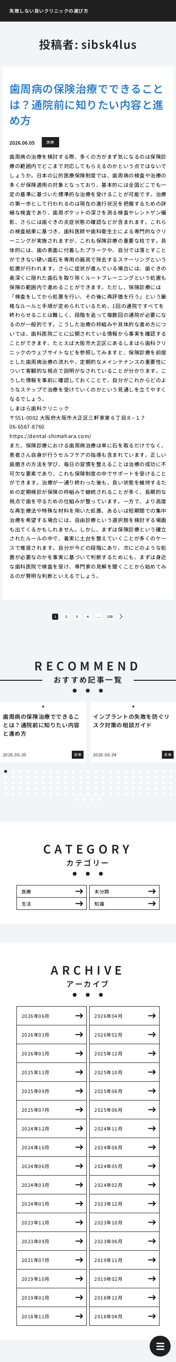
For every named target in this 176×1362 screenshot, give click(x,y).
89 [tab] (148, 795)
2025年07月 (36, 1117)
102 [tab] (73, 801)
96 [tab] (28, 801)
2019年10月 (36, 1286)
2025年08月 (108, 1098)
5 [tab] (35, 778)
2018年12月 (108, 1305)
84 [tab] (110, 795)
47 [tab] (5, 790)
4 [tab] (28, 778)
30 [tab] (50, 784)
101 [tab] (65, 801)
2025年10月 (108, 1080)
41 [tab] (133, 784)
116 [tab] (77, 807)
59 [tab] (95, 790)
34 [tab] (80, 784)
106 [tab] (103, 801)
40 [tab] (125, 784)
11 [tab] (80, 778)
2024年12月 (36, 1136)
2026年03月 (36, 1042)
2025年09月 (36, 1098)
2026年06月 (36, 1023)
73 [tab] (28, 795)
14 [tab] (103, 778)
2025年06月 (108, 1117)
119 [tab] (99, 807)
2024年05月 (108, 1173)
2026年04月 (108, 1023)
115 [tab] (170, 801)
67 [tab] (155, 790)
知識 (99, 911)
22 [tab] (163, 778)
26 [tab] (20, 784)
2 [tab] (13, 778)
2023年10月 (108, 1230)
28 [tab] (35, 784)
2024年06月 (36, 1173)
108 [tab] (118, 801)
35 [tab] (88, 784)
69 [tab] (170, 790)
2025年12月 (108, 1061)
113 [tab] (155, 801)
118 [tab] (92, 807)
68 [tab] (163, 790)
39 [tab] (118, 784)
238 (125, 620)
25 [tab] (13, 784)
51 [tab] (35, 790)
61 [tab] (110, 790)
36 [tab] (95, 784)
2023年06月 (108, 1249)
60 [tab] (103, 790)
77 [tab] (58, 795)
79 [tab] (73, 795)
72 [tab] (20, 795)
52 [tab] (43, 790)
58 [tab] (88, 790)
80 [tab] (80, 795)
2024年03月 (36, 1192)
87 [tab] (133, 795)
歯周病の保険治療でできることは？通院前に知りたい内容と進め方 (86, 104)
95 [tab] (20, 801)
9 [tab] (65, 778)
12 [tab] (88, 778)
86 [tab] (125, 795)
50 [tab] (28, 790)
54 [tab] (58, 790)
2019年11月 (108, 1267)
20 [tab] (148, 778)
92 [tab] (170, 795)
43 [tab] (148, 784)
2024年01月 (36, 1211)
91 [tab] (163, 795)
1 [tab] (5, 778)
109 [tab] (125, 801)
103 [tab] (80, 801)
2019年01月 (36, 1305)
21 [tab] (155, 778)
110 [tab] (133, 801)
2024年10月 (36, 1155)
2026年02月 (108, 1042)
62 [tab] (118, 790)
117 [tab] (84, 807)
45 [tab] (163, 784)
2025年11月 (36, 1080)
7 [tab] (50, 778)
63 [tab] (125, 790)
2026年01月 (36, 1061)
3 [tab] (20, 778)
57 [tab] (80, 790)
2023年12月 (108, 1211)
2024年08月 (108, 1155)
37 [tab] (103, 784)
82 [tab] (95, 795)
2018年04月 (108, 1324)
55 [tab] (65, 790)
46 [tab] (170, 784)
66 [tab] (148, 790)
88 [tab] (140, 795)
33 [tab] (73, 784)
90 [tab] (155, 795)
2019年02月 (108, 1286)
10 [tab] (73, 778)
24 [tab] (5, 784)
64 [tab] (133, 790)
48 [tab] (13, 790)
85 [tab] (118, 795)
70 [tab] (5, 795)
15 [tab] (110, 778)
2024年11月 (108, 1136)
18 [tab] (133, 778)
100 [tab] (58, 801)
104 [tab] (88, 801)
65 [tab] (140, 790)
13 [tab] (95, 778)
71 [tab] (13, 795)
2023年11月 (36, 1230)
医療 (26, 898)
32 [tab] (65, 784)
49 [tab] (20, 790)
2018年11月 (36, 1324)
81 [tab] (88, 795)
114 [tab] (163, 801)
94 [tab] (13, 801)
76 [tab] (50, 795)
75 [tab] (43, 795)
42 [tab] (140, 784)
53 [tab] (50, 790)
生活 (26, 911)
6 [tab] (43, 778)
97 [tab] (35, 801)
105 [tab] (95, 801)
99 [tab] (50, 801)
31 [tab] (58, 784)
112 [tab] (148, 801)
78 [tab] (65, 795)
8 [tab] (58, 778)
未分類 (101, 898)
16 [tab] (118, 778)
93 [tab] (5, 801)
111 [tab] (140, 801)
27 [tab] (28, 784)
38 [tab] (110, 784)
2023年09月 (36, 1249)
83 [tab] (103, 795)
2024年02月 (108, 1192)
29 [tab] (43, 784)
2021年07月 (36, 1267)
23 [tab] (170, 778)
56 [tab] (73, 790)
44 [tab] (155, 784)
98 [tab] (43, 801)
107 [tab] (110, 801)
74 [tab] (35, 795)
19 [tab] (140, 778)
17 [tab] (125, 778)
